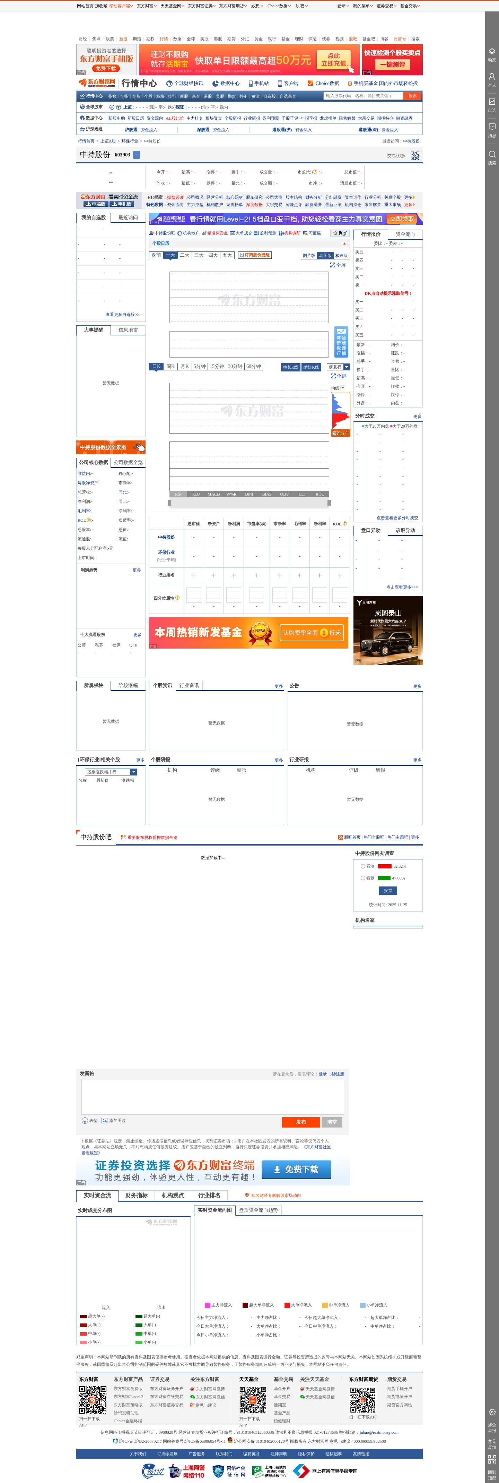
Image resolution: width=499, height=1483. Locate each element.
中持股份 (166, 537)
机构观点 (173, 1195)
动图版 (325, 255)
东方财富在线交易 (166, 1396)
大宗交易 (366, 118)
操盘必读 (175, 197)
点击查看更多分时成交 (397, 517)
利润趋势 (89, 570)
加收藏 (101, 5)
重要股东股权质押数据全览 (152, 837)
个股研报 (233, 118)
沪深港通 (91, 129)
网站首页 (85, 5)
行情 (164, 38)
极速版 (341, 255)
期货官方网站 (399, 1405)
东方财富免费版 (128, 1388)
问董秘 (314, 233)
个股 (148, 96)
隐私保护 (306, 1453)
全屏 (341, 265)
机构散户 (215, 204)
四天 (213, 255)
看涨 (368, 866)
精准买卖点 (217, 233)
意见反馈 (492, 1444)
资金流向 (155, 118)
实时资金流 (97, 1195)
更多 (409, 197)
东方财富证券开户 (166, 1388)
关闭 (70, 18)
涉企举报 (492, 1427)
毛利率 (84, 510)
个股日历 (160, 243)
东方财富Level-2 (128, 1396)
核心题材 (234, 197)
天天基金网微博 (317, 1389)
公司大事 (274, 197)
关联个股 (392, 197)
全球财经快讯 (188, 83)
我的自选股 (93, 217)
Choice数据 (327, 83)
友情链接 (361, 1453)
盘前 (156, 255)
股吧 (353, 38)
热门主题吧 (397, 837)
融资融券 (404, 118)
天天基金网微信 (317, 1397)
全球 (191, 38)
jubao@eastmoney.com (379, 1432)
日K (156, 366)
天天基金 (249, 1379)
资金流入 (149, 129)
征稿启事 (333, 1453)
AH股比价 (175, 118)
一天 (170, 255)
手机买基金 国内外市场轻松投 (386, 83)
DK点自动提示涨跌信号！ (389, 293)
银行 (272, 38)
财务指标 (136, 1195)
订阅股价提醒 (255, 254)
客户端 (291, 83)
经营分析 (215, 197)
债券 (326, 38)
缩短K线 (311, 367)
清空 (332, 1122)
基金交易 (282, 1396)
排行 (172, 96)
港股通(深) (368, 129)
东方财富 (88, 1379)
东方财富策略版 (128, 1405)
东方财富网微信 (207, 1397)
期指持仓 (385, 118)
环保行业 (130, 141)
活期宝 (280, 1405)
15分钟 (217, 366)
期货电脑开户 (399, 1396)
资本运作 (353, 197)
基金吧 (368, 38)
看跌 (368, 878)
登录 (322, 1074)
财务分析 (313, 197)
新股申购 (116, 118)
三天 (199, 255)
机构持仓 (353, 204)
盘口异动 (370, 530)
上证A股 (108, 141)
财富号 (400, 38)
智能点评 (294, 204)
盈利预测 (271, 118)
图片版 (309, 255)
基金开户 (282, 1388)
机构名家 (365, 920)
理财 (299, 38)
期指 (137, 38)
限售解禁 (347, 118)
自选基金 (288, 96)
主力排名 (194, 118)
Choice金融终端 (128, 1420)
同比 (123, 492)
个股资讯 (162, 685)
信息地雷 (128, 330)
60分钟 (253, 366)
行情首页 (86, 141)
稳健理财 (282, 1420)
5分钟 (200, 366)
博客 (384, 38)
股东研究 (254, 197)
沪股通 (131, 129)
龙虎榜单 (328, 118)
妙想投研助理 (126, 1413)
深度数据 (254, 204)
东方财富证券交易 (166, 1405)
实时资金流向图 (215, 1210)
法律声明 (279, 1453)
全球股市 (91, 106)
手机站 (261, 83)
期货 (231, 38)
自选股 (269, 96)
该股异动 (405, 530)
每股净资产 (88, 482)
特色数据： (156, 204)
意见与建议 (203, 1405)
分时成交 (365, 416)
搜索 (415, 38)
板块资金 (213, 118)
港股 (218, 38)
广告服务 (197, 1453)
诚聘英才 (251, 1453)
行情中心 (91, 96)
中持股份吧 (165, 233)
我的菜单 (361, 5)
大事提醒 (93, 330)
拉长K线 (291, 367)
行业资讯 (189, 685)
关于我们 (138, 1453)
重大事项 (392, 204)
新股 (123, 38)
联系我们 (224, 1453)
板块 (160, 96)
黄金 (258, 38)
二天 (185, 255)
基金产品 (282, 1413)
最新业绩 (333, 204)
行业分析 (373, 197)
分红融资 (333, 197)
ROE (84, 520)
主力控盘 (195, 204)
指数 (112, 96)
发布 (301, 1122)
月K (185, 366)
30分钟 (235, 366)
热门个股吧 (374, 837)
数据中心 (230, 83)
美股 (204, 38)
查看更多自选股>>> (124, 314)
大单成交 (244, 233)
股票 (110, 38)
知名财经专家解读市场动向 (276, 1195)
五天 (227, 255)
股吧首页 (349, 837)
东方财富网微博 (207, 1389)
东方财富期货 (363, 1379)
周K (170, 366)
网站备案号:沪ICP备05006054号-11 (195, 1441)
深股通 (203, 129)
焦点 (96, 38)
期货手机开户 (399, 1388)
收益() (84, 473)
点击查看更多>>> (402, 587)
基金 (285, 38)
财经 (83, 38)
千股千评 (290, 118)
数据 (177, 38)
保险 (312, 38)
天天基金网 (170, 5)
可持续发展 (167, 1453)
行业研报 (252, 118)
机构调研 (292, 233)
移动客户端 (119, 5)
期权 (150, 38)
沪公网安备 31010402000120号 (258, 1441)
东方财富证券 (200, 5)
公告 (294, 685)
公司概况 (195, 197)
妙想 (255, 5)
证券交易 (385, 5)
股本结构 (294, 197)
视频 (339, 38)
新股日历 (136, 118)
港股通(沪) (282, 129)
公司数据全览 (128, 462)
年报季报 (309, 118)
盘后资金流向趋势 (258, 1210)
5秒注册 (337, 1074)
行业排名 (209, 1195)
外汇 (245, 38)
